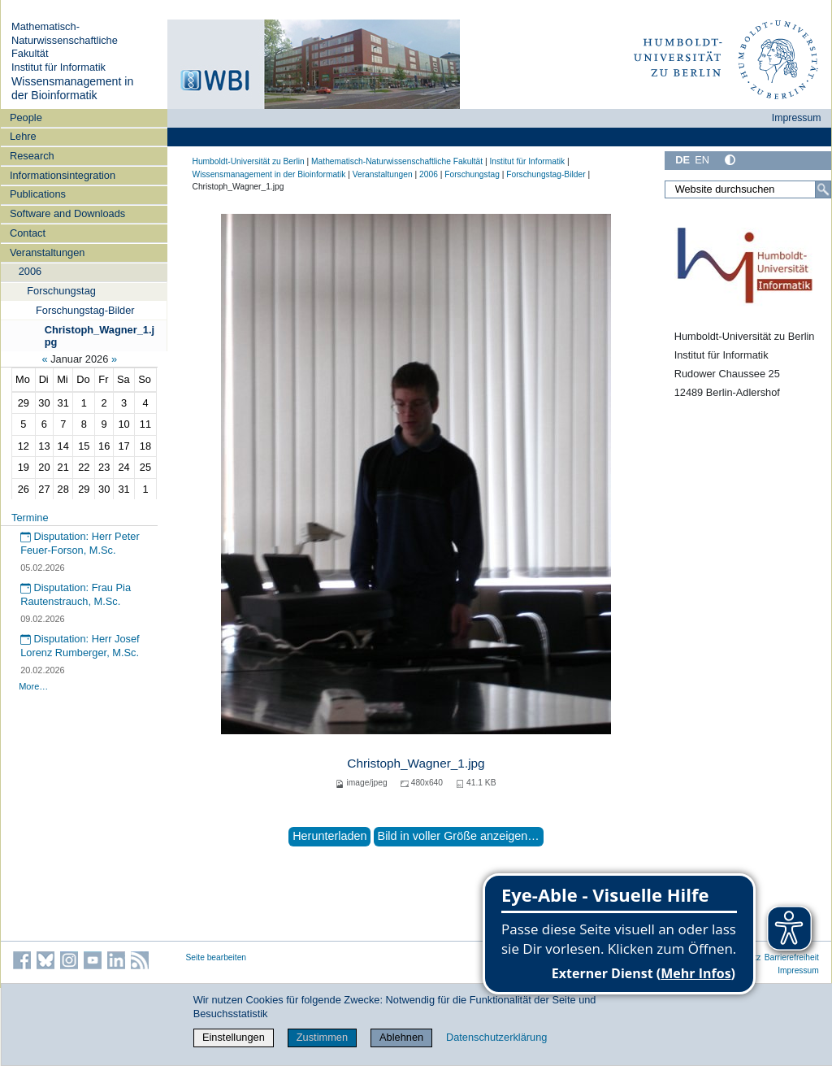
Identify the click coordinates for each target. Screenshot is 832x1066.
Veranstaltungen (47, 252)
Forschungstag (61, 291)
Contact (28, 233)
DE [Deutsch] (682, 160)
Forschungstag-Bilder (85, 310)
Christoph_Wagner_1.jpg (99, 336)
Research (32, 156)
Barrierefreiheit (792, 957)
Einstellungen (233, 1037)
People (26, 117)
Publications (38, 194)
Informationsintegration (62, 175)
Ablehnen (401, 1037)
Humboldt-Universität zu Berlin (249, 161)
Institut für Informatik (58, 67)
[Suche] (823, 189)
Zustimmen (322, 1037)
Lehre (23, 136)
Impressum (796, 118)
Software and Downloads (67, 213)
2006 (30, 271)
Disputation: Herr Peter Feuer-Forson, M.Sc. (80, 543)
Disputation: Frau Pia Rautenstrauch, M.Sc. (75, 594)
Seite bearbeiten (216, 957)
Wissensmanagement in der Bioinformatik (72, 88)
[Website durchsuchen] (747, 189)
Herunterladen (329, 835)
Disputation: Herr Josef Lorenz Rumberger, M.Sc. (80, 646)
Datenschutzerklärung (496, 1037)
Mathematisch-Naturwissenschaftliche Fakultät (64, 39)
